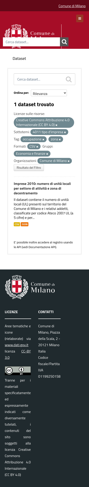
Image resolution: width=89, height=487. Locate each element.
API (19, 247)
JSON (24, 224)
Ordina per (21, 92)
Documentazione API (41, 247)
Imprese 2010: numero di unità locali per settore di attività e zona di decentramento (42, 188)
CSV (17, 224)
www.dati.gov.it (16, 345)
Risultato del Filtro (29, 167)
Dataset (19, 58)
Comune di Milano (72, 6)
